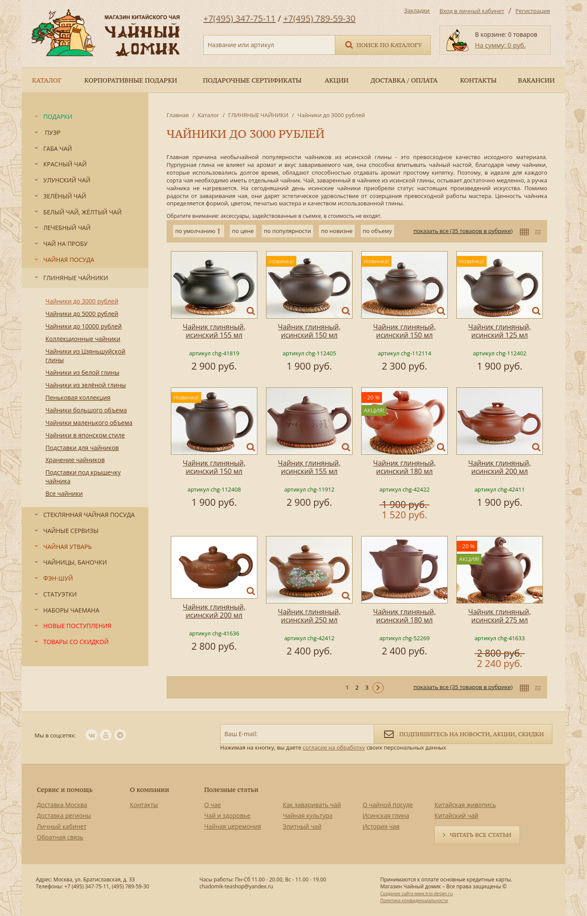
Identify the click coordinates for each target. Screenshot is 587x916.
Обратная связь (60, 837)
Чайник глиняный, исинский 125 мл (499, 331)
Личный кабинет (62, 826)
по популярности (287, 231)
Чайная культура (308, 815)
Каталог (208, 115)
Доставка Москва (62, 805)
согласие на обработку (334, 747)
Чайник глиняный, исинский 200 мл (499, 467)
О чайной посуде (387, 805)
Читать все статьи (480, 835)
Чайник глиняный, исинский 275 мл (499, 616)
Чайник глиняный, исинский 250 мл (309, 616)
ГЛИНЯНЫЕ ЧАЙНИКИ (258, 115)
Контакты (144, 805)
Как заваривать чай (312, 805)
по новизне (337, 231)
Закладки (417, 10)
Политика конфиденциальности (414, 900)
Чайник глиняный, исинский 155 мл (214, 331)
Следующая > (378, 687)
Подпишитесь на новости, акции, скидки (463, 733)
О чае (212, 805)
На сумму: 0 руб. (500, 45)
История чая (380, 826)
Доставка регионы (64, 815)
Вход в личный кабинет (471, 11)
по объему (377, 231)
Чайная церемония (232, 826)
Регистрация (532, 11)
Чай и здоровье (227, 815)
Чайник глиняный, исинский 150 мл (309, 331)
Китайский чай (456, 815)
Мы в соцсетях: (55, 735)
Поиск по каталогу (382, 44)
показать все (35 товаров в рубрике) (463, 231)
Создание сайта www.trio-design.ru (416, 893)
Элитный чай (302, 826)
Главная (178, 115)
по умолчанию (195, 231)
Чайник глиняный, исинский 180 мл (404, 467)
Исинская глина (385, 815)
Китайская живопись (465, 805)
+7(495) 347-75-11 (239, 18)
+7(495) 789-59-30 (319, 18)
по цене (242, 231)
